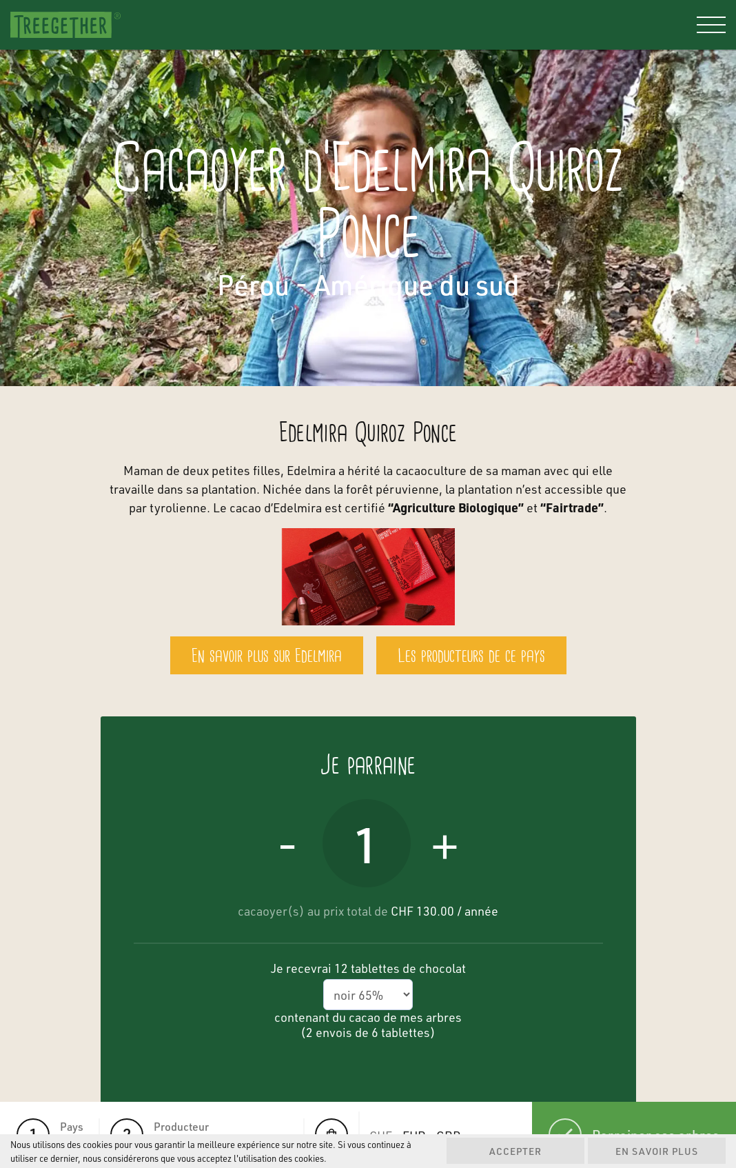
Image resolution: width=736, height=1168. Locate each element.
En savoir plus (656, 1151)
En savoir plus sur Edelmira (267, 657)
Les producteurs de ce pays (471, 657)
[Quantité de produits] (367, 843)
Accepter (515, 1151)
